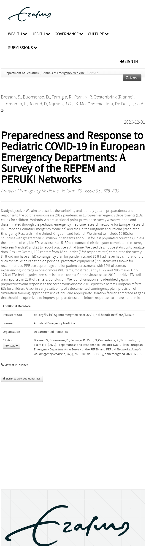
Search (132, 77)
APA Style (11, 345)
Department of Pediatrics (22, 73)
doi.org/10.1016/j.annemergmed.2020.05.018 (64, 315)
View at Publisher (14, 365)
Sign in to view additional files (21, 378)
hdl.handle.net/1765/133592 (115, 315)
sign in (129, 61)
